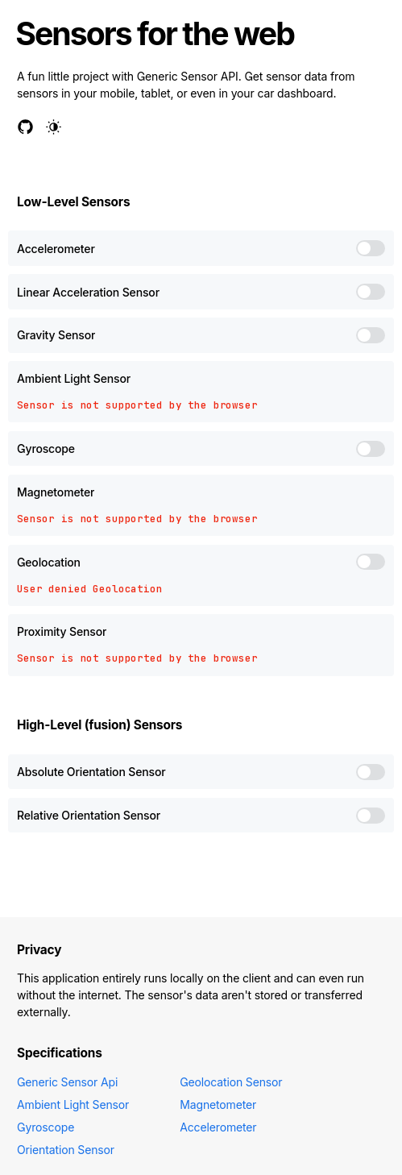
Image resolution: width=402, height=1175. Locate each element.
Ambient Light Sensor (73, 1104)
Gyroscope (45, 1127)
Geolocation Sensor (231, 1082)
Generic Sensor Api (67, 1082)
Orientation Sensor (65, 1149)
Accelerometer (218, 1127)
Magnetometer (218, 1104)
